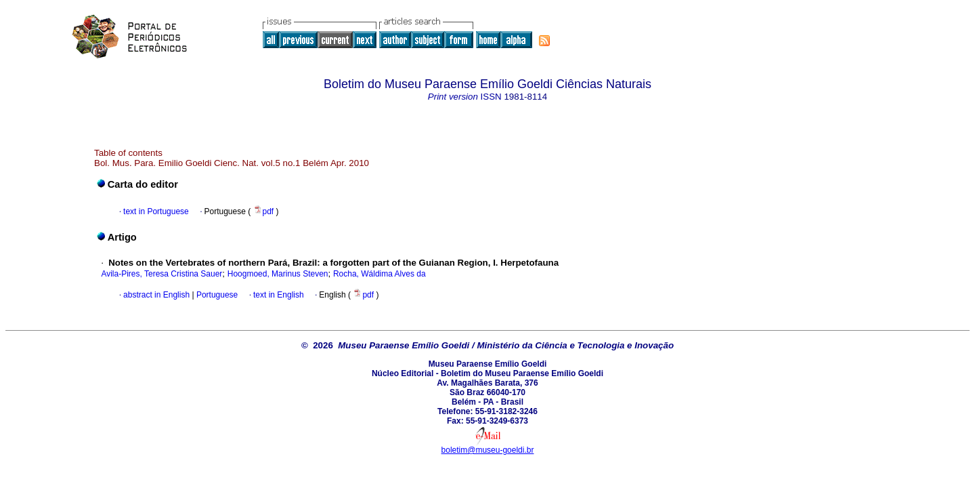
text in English (278, 295)
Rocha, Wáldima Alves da (379, 274)
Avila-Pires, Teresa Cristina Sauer (161, 274)
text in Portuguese (156, 211)
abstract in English (156, 295)
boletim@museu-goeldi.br (487, 450)
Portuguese (216, 295)
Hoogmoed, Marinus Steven (278, 274)
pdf (264, 211)
